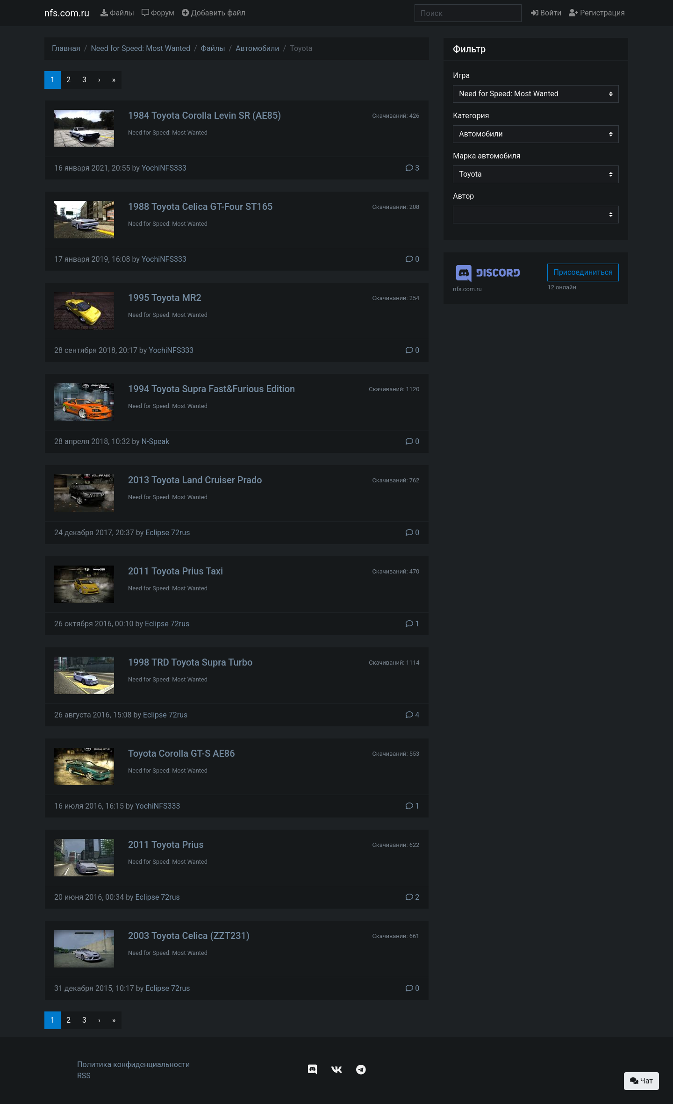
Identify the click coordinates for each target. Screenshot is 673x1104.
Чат (641, 1080)
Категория (471, 115)
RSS (84, 1075)
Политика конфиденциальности (133, 1064)
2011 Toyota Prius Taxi (175, 571)
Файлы (117, 12)
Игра (461, 75)
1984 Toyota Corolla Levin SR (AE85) (204, 115)
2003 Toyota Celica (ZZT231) (189, 935)
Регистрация (597, 12)
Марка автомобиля (486, 155)
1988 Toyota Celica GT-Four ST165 (200, 206)
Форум (158, 12)
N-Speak (156, 441)
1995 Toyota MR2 (164, 297)
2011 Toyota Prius (166, 844)
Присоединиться (583, 272)
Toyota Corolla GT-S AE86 (181, 753)
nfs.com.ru (66, 13)
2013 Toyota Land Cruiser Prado (195, 480)
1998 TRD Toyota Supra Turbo (190, 662)
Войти (546, 12)
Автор (463, 196)
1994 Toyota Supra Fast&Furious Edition (211, 388)
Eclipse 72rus (167, 532)
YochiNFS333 (164, 168)
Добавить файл (213, 12)
